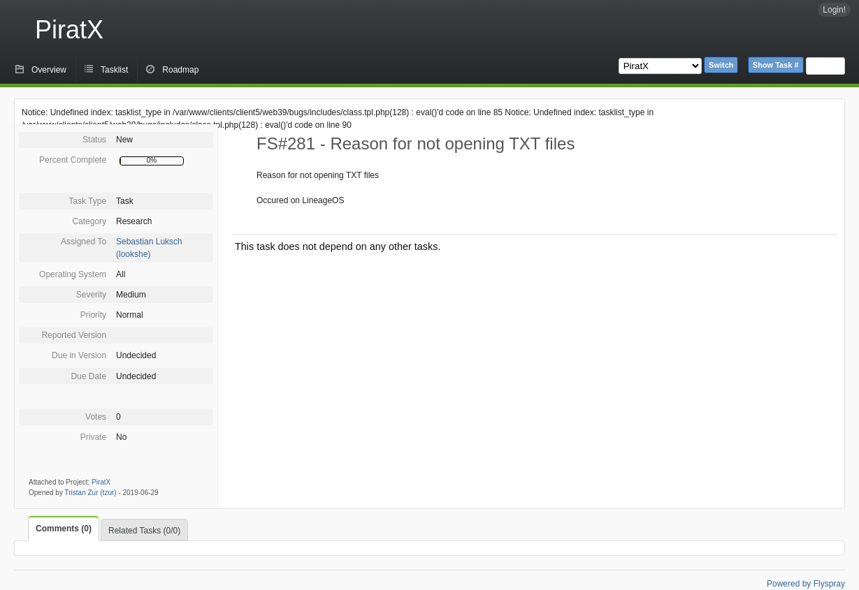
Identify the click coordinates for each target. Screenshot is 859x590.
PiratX (69, 29)
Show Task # (776, 65)
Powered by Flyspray (806, 584)
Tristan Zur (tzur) (91, 492)
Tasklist (114, 70)
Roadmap (180, 70)
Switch (721, 65)
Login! (834, 10)
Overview (48, 70)
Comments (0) (64, 528)
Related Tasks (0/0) (144, 531)
